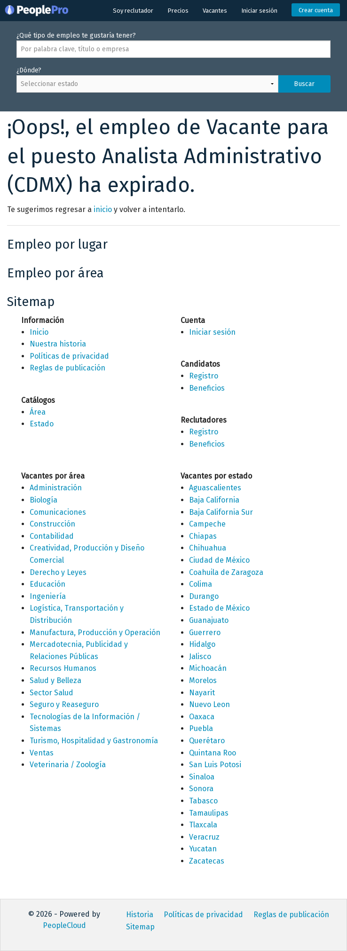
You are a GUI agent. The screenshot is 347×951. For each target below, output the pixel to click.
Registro (203, 375)
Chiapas (203, 536)
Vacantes (215, 10)
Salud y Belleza (55, 680)
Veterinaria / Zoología (68, 764)
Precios (178, 10)
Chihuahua (207, 547)
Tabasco (203, 800)
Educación (47, 584)
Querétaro (207, 740)
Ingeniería (48, 596)
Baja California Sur (221, 512)
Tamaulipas (209, 813)
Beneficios (207, 388)
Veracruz (204, 837)
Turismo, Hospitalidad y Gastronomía (94, 740)
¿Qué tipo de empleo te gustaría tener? (173, 44)
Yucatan (203, 848)
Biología (43, 499)
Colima (200, 584)
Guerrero (205, 632)
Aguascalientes (215, 487)
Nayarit (202, 692)
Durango (204, 596)
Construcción (52, 523)
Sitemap (140, 926)
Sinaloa (201, 776)
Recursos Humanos (63, 668)
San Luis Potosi (215, 764)
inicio (103, 209)
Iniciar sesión (259, 10)
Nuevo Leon (209, 704)
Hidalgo (202, 644)
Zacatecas (206, 861)
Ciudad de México (219, 560)
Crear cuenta (316, 10)
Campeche (207, 523)
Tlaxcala (203, 824)
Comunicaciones (58, 512)
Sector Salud (51, 692)
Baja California (214, 499)
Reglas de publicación (67, 367)
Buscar (304, 84)
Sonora (201, 788)
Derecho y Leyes (58, 572)
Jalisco (200, 656)
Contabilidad (52, 536)
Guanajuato (209, 620)
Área (38, 412)
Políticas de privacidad (69, 356)
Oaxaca (201, 716)
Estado (42, 423)
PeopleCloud (64, 925)
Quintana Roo (212, 752)
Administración (56, 487)
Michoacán (208, 668)
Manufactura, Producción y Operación (95, 632)
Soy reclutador (133, 10)
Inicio (39, 332)
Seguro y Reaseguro (64, 704)
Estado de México (219, 608)
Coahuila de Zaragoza (226, 572)
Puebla (201, 728)
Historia (139, 914)
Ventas (42, 752)
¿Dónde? (173, 84)
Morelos (203, 680)
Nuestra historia (58, 343)
